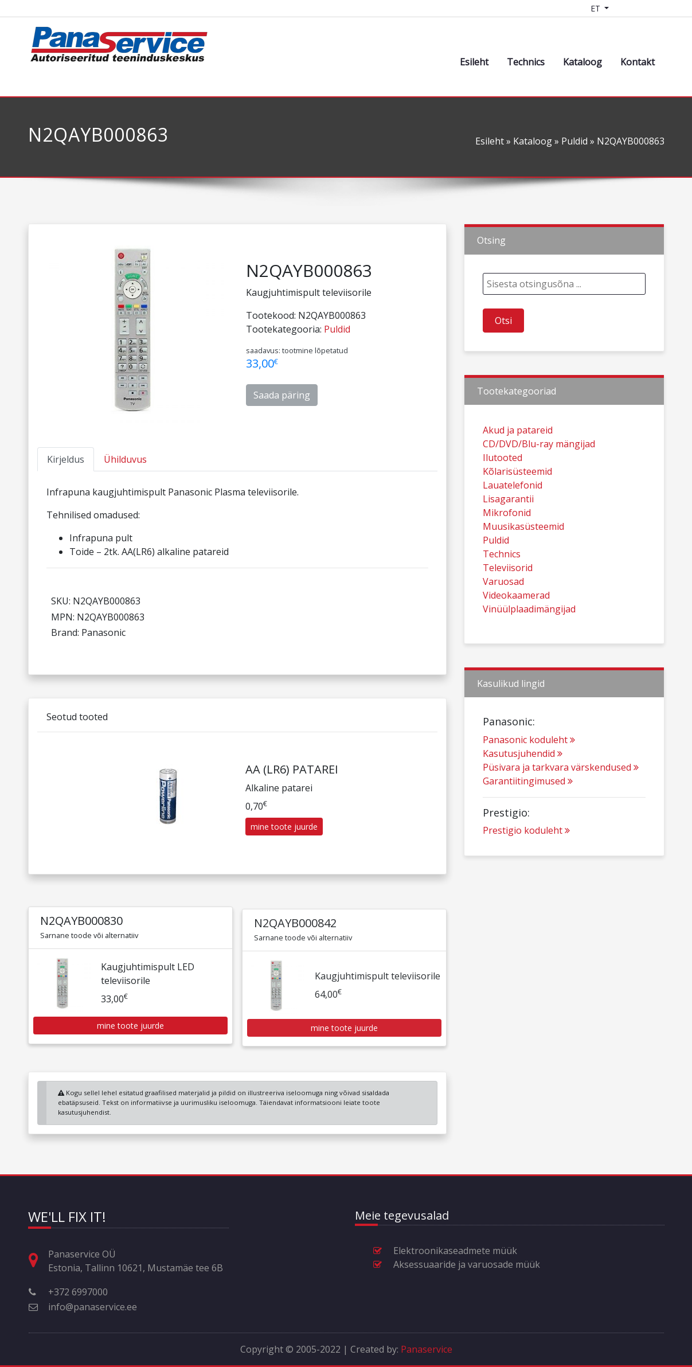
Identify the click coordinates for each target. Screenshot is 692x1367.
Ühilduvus (125, 459)
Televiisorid (508, 621)
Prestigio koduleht (526, 883)
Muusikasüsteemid (523, 579)
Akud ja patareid (518, 483)
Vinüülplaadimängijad (529, 662)
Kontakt (637, 62)
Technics (526, 62)
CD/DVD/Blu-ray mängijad (539, 497)
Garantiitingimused (528, 833)
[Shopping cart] (626, 8)
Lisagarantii (508, 552)
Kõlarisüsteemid (517, 524)
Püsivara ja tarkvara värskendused (561, 820)
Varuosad (503, 634)
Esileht (474, 62)
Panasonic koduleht (529, 792)
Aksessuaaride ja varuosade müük (466, 1264)
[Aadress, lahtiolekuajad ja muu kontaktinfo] (38, 1260)
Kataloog (582, 62)
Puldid (574, 141)
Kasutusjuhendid (522, 806)
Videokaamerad (516, 648)
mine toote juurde (284, 879)
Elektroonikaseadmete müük (455, 1250)
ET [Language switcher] (597, 8)
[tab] (65, 459)
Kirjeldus (65, 459)
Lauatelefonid (512, 538)
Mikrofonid (507, 566)
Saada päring (281, 395)
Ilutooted (502, 511)
